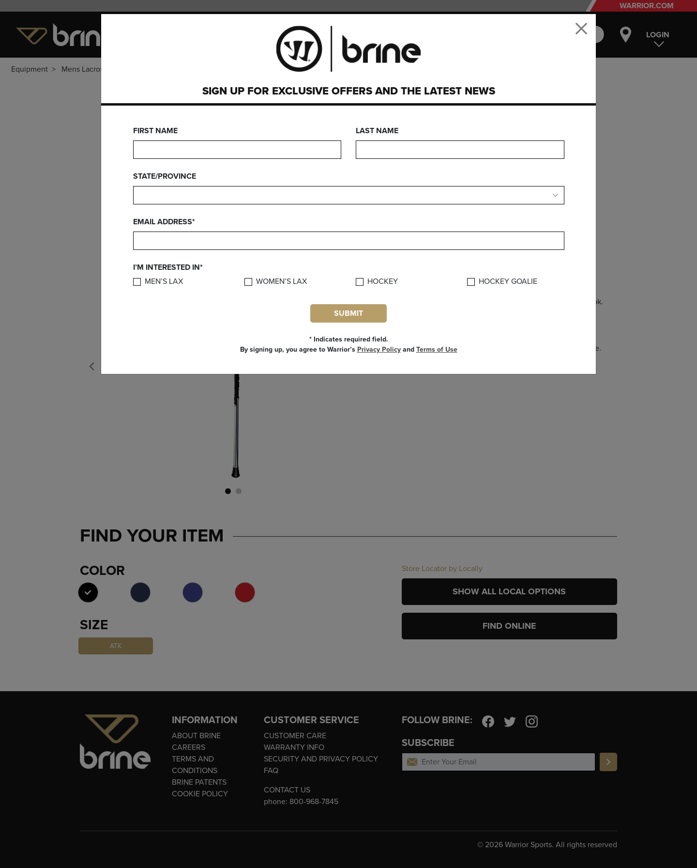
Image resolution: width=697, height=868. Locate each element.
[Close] (581, 28)
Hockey (382, 281)
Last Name (377, 131)
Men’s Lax (164, 281)
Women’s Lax (281, 281)
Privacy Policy (379, 349)
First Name (155, 131)
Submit (348, 313)
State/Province (164, 176)
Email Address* (164, 222)
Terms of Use (436, 349)
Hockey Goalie (508, 281)
